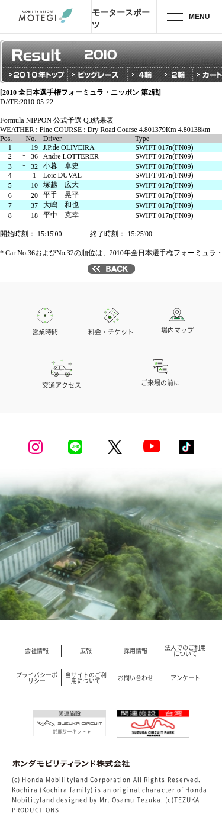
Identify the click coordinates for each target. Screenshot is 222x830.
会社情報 (37, 651)
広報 (86, 651)
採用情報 (135, 651)
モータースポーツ (121, 18)
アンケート (185, 678)
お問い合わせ (135, 678)
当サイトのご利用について (86, 678)
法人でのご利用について (185, 651)
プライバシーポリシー (36, 678)
